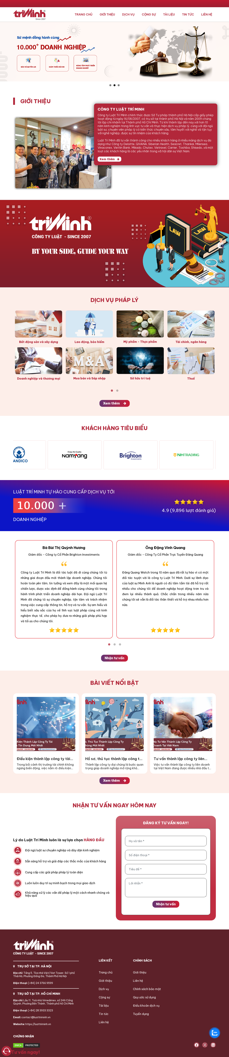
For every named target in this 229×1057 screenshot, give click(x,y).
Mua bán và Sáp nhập (89, 378)
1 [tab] (112, 391)
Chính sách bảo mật (147, 989)
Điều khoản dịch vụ (146, 1005)
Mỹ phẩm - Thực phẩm (140, 341)
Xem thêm (109, 159)
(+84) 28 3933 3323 (33, 1010)
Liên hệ (206, 14)
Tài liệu (169, 14)
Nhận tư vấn (114, 658)
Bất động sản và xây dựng (38, 342)
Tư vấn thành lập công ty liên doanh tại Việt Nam (179, 758)
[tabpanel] (38, 345)
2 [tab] (117, 391)
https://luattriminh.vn (32, 1024)
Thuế (191, 378)
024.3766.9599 (69, 3)
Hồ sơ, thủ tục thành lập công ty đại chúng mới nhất (113, 758)
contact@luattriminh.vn (31, 1017)
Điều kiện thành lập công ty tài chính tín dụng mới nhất (43, 758)
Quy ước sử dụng (144, 997)
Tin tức (188, 14)
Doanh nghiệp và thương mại (38, 378)
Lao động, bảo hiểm (89, 342)
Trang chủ (83, 14)
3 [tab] (120, 644)
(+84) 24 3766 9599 (33, 983)
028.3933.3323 (110, 3)
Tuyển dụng (141, 1014)
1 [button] (110, 85)
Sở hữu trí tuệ (140, 378)
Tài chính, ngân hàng (190, 342)
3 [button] (119, 85)
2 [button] (114, 85)
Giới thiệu (107, 14)
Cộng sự (149, 14)
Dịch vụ (128, 14)
